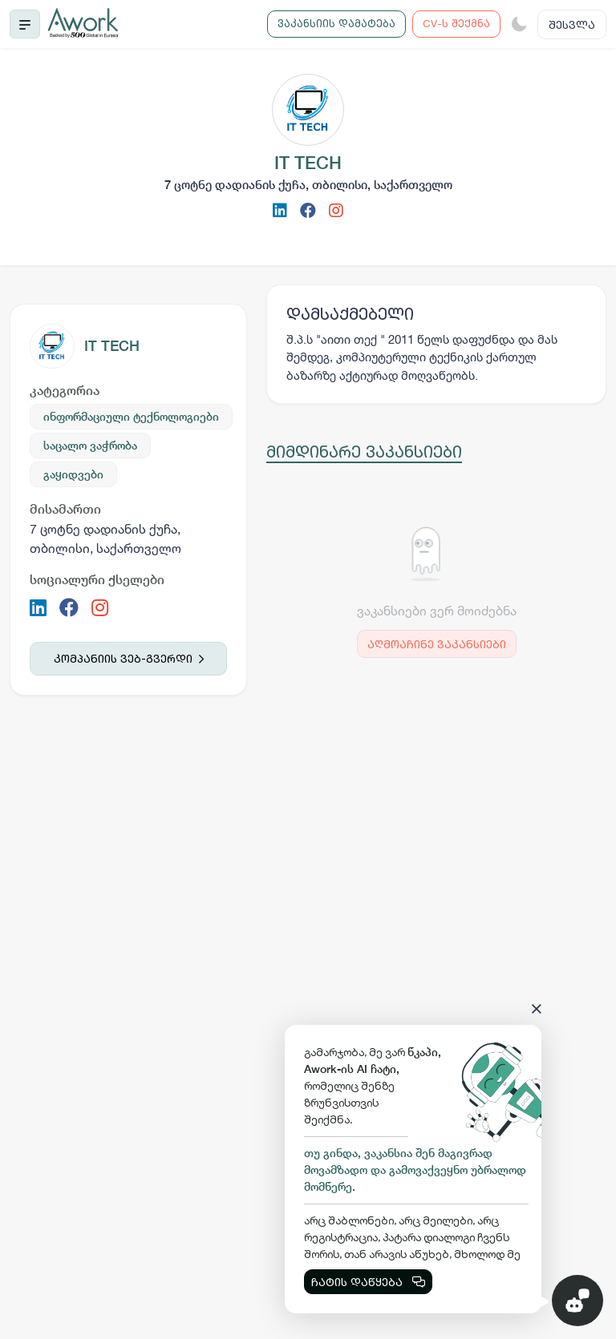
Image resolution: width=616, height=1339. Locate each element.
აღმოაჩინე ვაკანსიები (436, 644)
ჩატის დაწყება (368, 1282)
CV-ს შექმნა (456, 23)
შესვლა (572, 24)
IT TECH (112, 345)
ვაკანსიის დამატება (336, 23)
